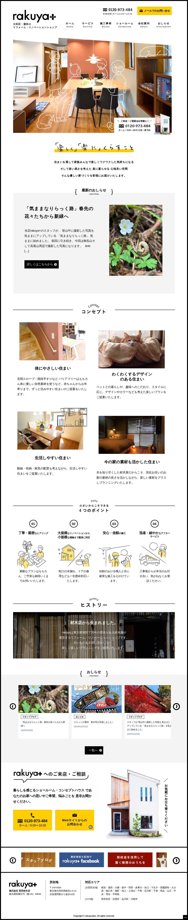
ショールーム (125, 25)
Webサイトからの (74, 822)
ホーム (70, 25)
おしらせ (163, 25)
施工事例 (106, 25)
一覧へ (93, 750)
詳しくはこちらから (40, 264)
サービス (88, 25)
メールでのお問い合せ (157, 10)
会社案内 (144, 25)
